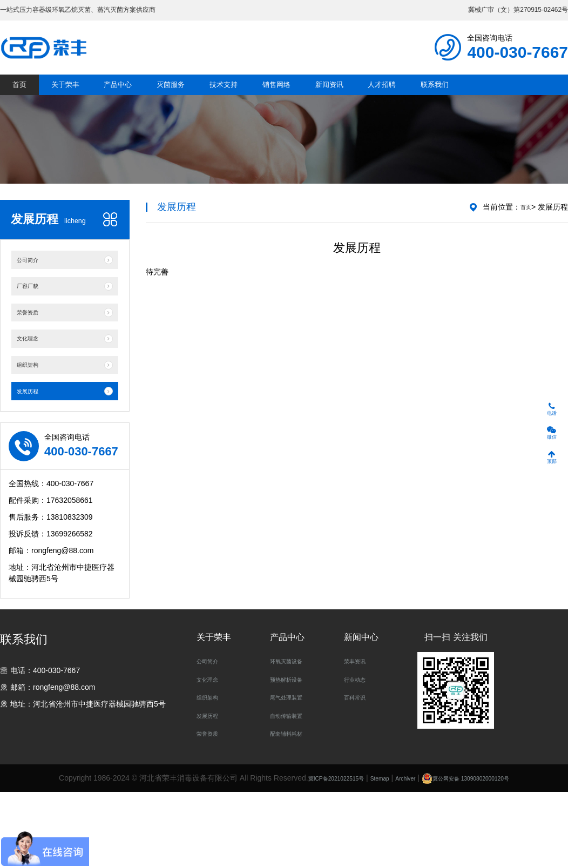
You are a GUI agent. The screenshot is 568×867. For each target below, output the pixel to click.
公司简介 (212, 737)
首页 (22, 103)
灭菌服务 (209, 103)
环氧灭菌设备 (292, 737)
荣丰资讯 (359, 737)
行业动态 (359, 755)
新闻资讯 (404, 103)
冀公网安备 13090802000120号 (488, 854)
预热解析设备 (292, 755)
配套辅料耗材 (292, 810)
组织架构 (212, 774)
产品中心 (144, 103)
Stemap (372, 854)
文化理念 (212, 755)
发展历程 (212, 792)
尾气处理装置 (292, 774)
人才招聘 (469, 103)
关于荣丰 (79, 103)
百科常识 (359, 774)
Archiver (404, 854)
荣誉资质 (212, 810)
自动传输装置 (292, 792)
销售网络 (339, 103)
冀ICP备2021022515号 (314, 854)
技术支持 (274, 103)
